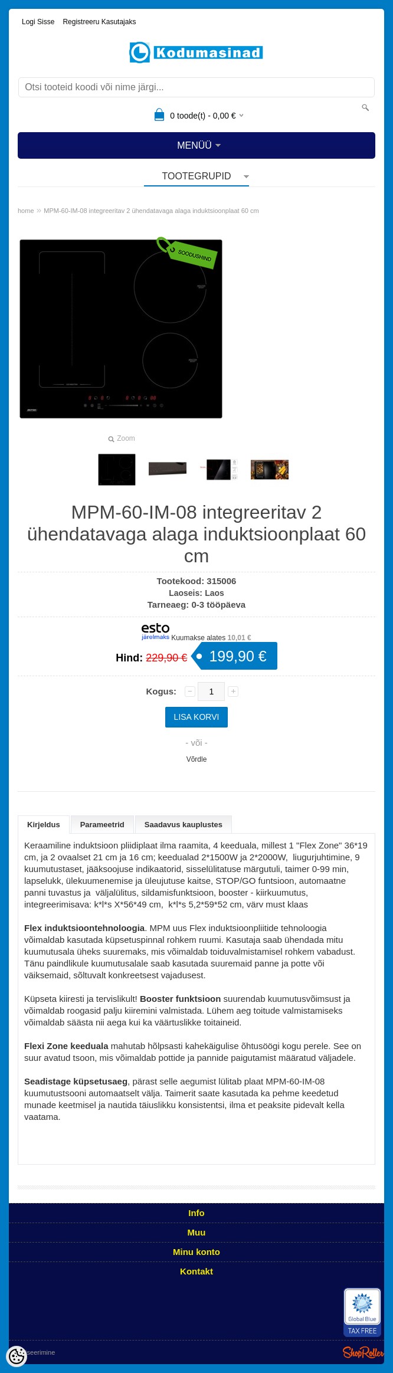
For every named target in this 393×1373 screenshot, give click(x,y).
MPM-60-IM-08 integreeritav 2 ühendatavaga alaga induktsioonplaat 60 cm (151, 210)
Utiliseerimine (35, 1352)
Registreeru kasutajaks (99, 22)
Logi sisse (38, 22)
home (26, 210)
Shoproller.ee (363, 1352)
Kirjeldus (43, 824)
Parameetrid (102, 824)
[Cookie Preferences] (16, 1356)
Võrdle (196, 759)
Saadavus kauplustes (183, 824)
